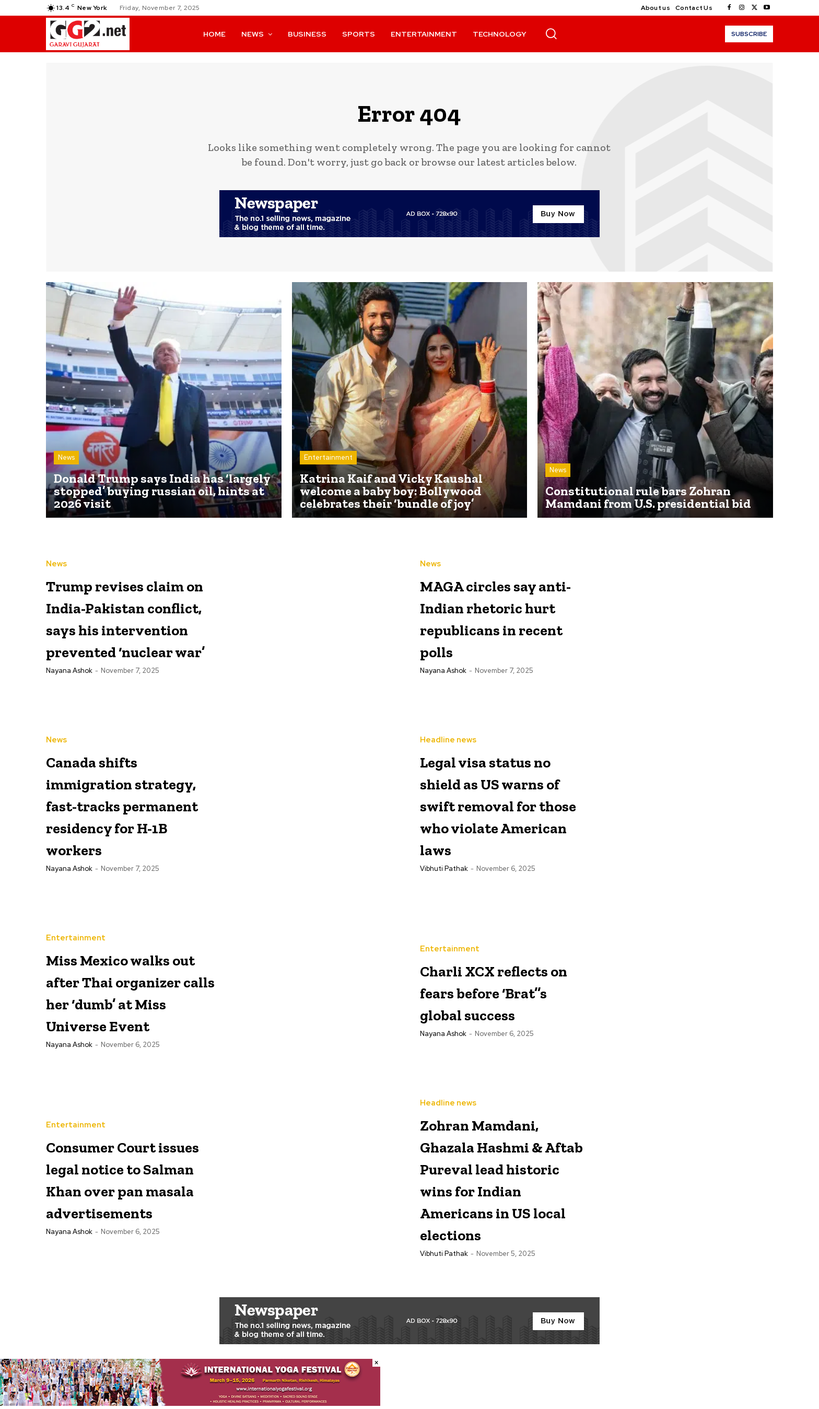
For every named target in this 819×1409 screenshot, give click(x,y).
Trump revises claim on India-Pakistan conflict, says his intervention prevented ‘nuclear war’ (125, 622)
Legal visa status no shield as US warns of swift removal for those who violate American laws (503, 811)
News (66, 462)
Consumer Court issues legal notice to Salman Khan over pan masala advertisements (127, 1187)
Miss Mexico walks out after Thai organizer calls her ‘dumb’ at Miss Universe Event (126, 999)
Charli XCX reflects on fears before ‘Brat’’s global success (497, 999)
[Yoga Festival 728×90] (190, 1403)
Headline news (448, 726)
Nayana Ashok (69, 709)
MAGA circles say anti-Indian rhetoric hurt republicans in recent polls (504, 621)
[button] (551, 33)
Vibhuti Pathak (444, 898)
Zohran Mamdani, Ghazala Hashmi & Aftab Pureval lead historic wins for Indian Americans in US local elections (500, 1199)
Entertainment (328, 462)
